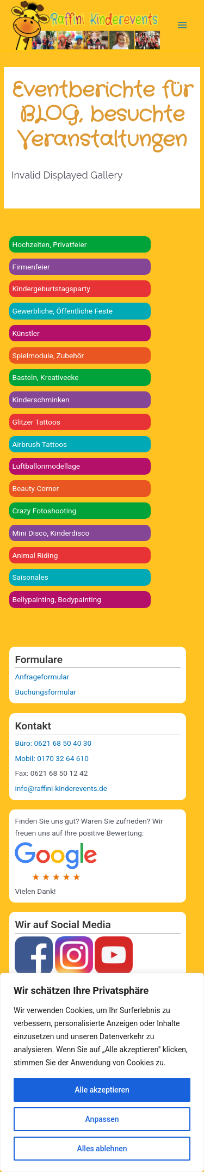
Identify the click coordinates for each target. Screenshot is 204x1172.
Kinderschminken (40, 399)
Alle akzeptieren (102, 1089)
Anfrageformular (42, 676)
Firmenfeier (31, 266)
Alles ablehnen (102, 1148)
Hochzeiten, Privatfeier (49, 244)
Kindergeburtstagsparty (51, 288)
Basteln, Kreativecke (45, 377)
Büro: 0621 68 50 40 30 (53, 743)
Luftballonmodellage (46, 466)
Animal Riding (35, 555)
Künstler (25, 333)
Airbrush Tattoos (39, 444)
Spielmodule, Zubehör (48, 355)
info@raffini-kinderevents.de (61, 788)
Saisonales (30, 577)
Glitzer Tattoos (36, 422)
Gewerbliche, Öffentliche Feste (62, 310)
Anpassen (102, 1119)
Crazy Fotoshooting (44, 510)
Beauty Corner (35, 488)
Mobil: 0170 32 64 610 (51, 758)
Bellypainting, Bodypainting (56, 599)
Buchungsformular (45, 692)
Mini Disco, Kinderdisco (50, 533)
